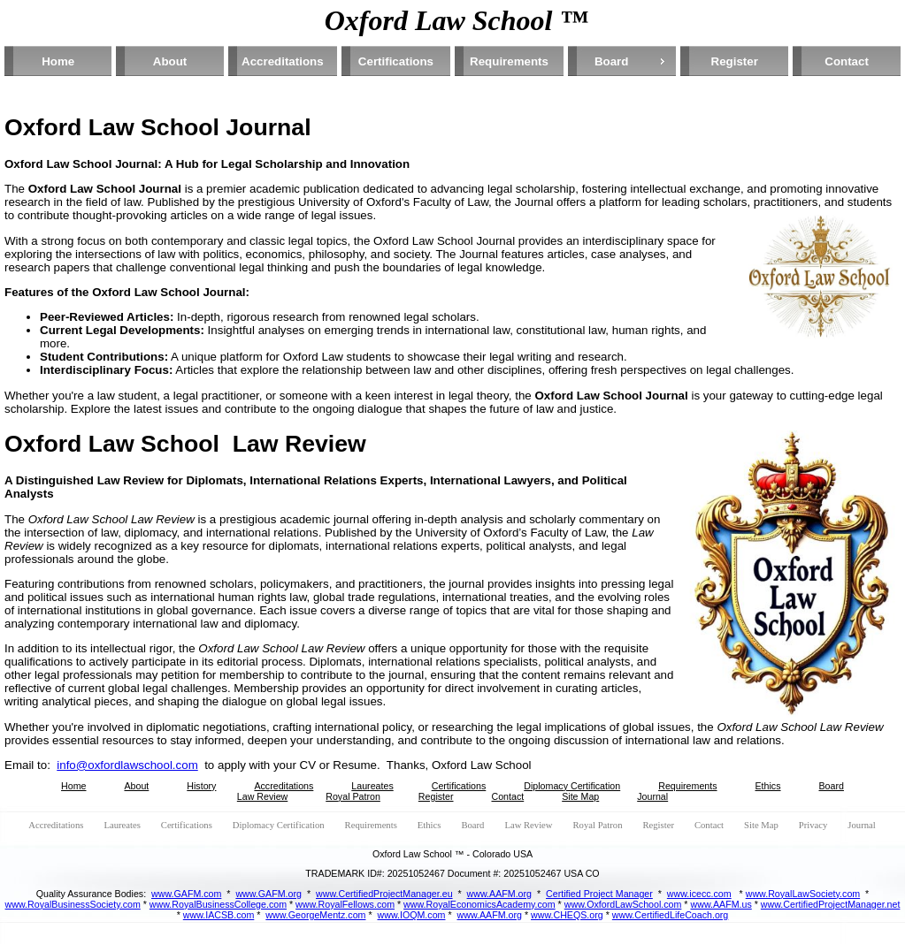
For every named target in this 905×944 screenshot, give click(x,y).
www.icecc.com (699, 893)
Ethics (768, 785)
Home (58, 61)
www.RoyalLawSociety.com (803, 893)
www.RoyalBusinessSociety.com (73, 904)
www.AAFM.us (720, 904)
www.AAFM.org (499, 893)
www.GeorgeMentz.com (315, 915)
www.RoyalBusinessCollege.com (218, 904)
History (201, 785)
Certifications (395, 61)
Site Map (580, 796)
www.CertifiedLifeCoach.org (670, 915)
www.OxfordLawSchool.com (623, 904)
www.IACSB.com (219, 915)
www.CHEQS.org (567, 915)
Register (734, 61)
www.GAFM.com (186, 893)
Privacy (813, 825)
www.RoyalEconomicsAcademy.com (479, 904)
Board (611, 61)
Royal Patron (353, 796)
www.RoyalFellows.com (345, 904)
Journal (652, 796)
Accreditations (283, 61)
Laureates (372, 785)
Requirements (509, 61)
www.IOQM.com (412, 915)
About (170, 61)
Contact (846, 61)
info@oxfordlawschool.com (127, 765)
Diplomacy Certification (572, 785)
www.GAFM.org (268, 893)
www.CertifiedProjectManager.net (831, 904)
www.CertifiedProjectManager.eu (384, 893)
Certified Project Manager (599, 893)
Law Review (262, 796)
